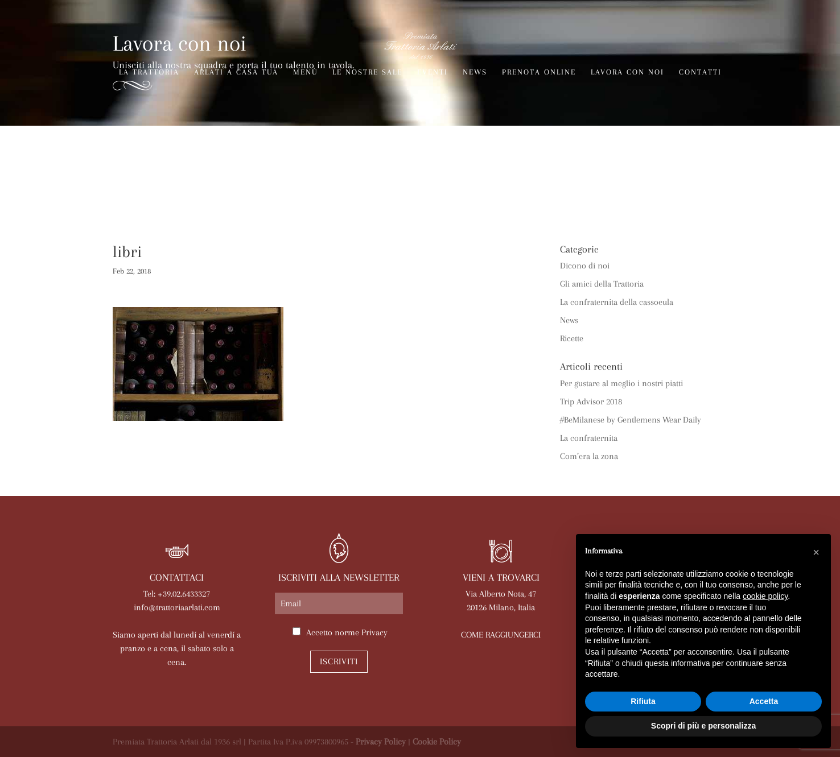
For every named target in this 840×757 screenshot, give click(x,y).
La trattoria (149, 72)
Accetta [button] (764, 701)
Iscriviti (339, 661)
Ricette (571, 338)
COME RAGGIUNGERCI (501, 635)
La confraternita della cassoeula (616, 302)
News (475, 72)
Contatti (700, 72)
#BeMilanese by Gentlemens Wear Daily (630, 420)
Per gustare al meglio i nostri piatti (621, 383)
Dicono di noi (585, 265)
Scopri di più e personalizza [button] (703, 725)
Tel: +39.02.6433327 (176, 594)
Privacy (374, 632)
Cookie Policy (437, 742)
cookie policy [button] (765, 596)
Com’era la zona (589, 456)
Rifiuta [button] (643, 701)
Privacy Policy (381, 742)
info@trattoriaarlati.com (177, 607)
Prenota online (539, 72)
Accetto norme (347, 632)
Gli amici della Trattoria (602, 284)
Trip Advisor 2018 (591, 401)
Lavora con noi (627, 72)
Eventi (432, 72)
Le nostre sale (367, 72)
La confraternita (588, 438)
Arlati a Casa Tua (236, 72)
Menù (305, 72)
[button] (816, 552)
